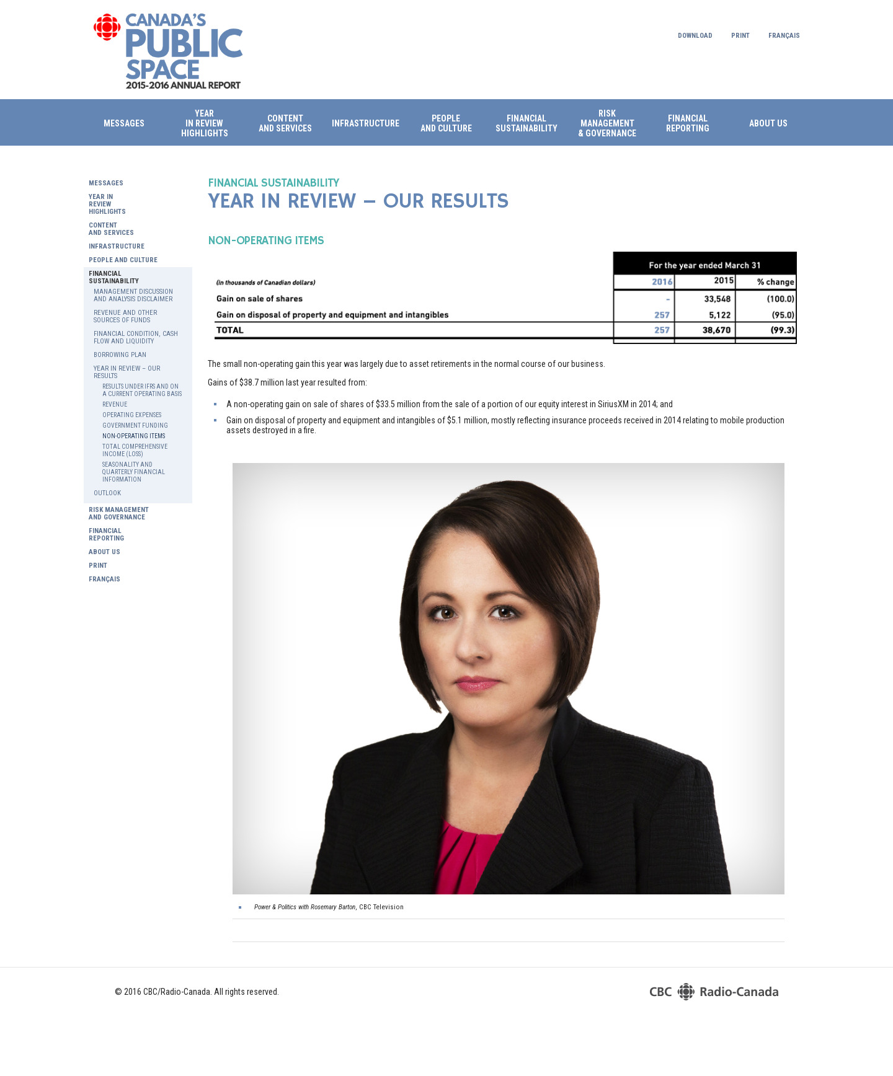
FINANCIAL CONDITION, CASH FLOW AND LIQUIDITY (136, 337)
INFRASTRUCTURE (365, 123)
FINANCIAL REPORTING (687, 123)
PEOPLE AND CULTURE (446, 123)
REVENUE (114, 404)
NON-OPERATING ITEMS (133, 436)
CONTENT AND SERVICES (111, 229)
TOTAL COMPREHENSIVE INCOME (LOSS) (134, 450)
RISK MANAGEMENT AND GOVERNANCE (119, 513)
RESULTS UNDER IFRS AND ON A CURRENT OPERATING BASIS (142, 390)
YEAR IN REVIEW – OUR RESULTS (127, 372)
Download (695, 36)
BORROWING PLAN (120, 355)
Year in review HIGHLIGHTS (204, 123)
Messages (124, 123)
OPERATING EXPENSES (131, 415)
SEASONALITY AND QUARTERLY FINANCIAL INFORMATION (133, 472)
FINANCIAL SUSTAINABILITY (526, 123)
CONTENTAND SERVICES (285, 123)
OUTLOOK (107, 493)
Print (740, 36)
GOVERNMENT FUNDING (135, 425)
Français (784, 36)
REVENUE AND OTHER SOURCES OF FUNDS (125, 316)
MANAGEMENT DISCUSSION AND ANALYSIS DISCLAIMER (133, 295)
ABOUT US (768, 123)
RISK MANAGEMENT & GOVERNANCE (607, 123)
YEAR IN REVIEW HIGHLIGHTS (107, 204)
